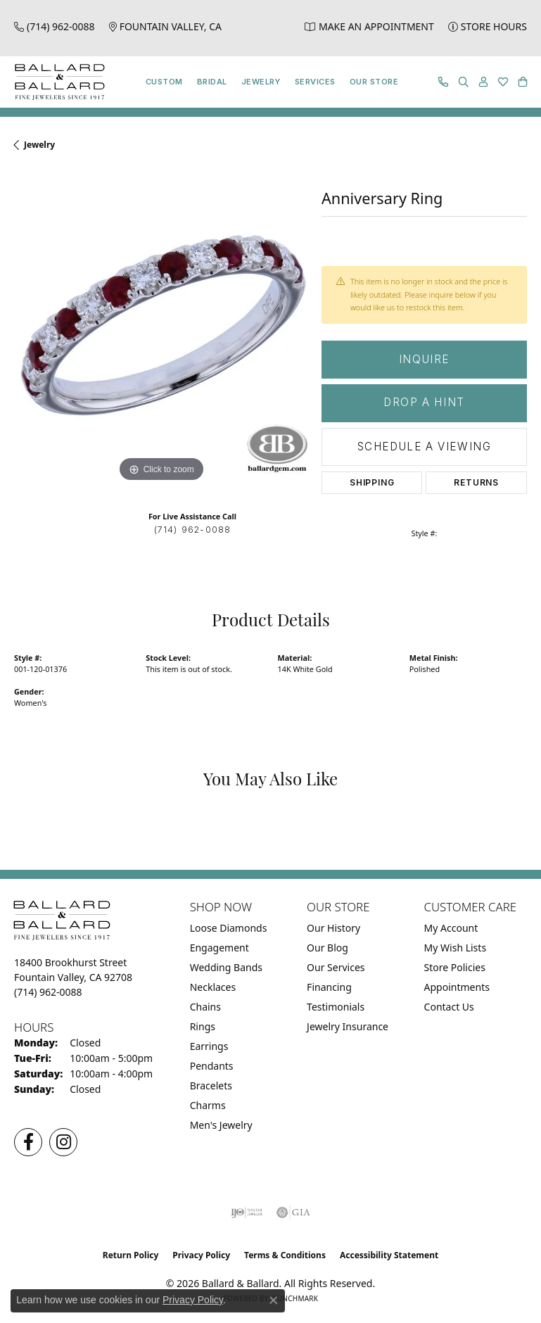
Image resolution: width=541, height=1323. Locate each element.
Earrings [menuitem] (209, 1046)
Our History (333, 928)
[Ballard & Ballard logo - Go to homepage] (56, 82)
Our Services (335, 967)
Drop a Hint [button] (424, 402)
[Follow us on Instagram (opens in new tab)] (63, 1142)
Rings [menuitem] (202, 1026)
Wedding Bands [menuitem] (226, 967)
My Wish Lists (455, 947)
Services (315, 82)
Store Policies (454, 967)
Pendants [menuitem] (212, 1065)
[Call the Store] (48, 992)
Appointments (457, 987)
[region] (160, 339)
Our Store (374, 82)
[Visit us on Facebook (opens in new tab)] (28, 1142)
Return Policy (131, 1255)
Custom (164, 82)
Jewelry (261, 82)
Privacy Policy (201, 1255)
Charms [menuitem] (208, 1105)
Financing (329, 987)
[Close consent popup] (273, 1300)
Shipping (372, 482)
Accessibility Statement (389, 1255)
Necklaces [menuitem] (213, 987)
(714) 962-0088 (192, 529)
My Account (451, 928)
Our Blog (327, 947)
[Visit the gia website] (293, 1212)
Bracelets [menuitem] (211, 1085)
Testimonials (335, 1006)
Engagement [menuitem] (219, 947)
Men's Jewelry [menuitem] (221, 1125)
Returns (476, 482)
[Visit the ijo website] (246, 1212)
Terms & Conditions (285, 1255)
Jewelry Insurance (347, 1026)
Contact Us (449, 1006)
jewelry (39, 145)
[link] (54, 26)
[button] (464, 82)
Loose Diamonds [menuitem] (228, 928)
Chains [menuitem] (205, 1006)
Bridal (212, 82)
